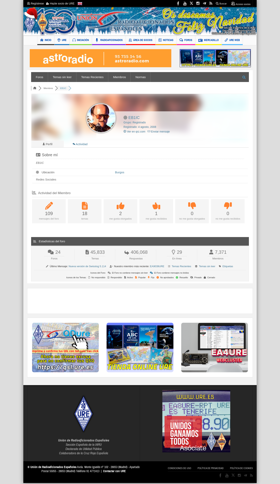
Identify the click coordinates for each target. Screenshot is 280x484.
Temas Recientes (92, 77)
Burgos (119, 173)
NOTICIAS (166, 40)
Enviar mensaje (159, 131)
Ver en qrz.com (134, 131)
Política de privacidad (211, 469)
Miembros (119, 77)
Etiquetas (227, 267)
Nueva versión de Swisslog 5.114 (87, 267)
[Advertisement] (140, 302)
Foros (39, 77)
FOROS (186, 40)
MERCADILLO (208, 40)
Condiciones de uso (179, 469)
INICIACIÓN (81, 40)
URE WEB (232, 40)
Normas (141, 77)
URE (61, 40)
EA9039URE (157, 267)
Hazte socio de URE (60, 3)
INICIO (45, 40)
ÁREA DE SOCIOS (140, 40)
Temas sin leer (62, 77)
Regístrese (36, 3)
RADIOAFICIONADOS (109, 40)
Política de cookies (241, 469)
